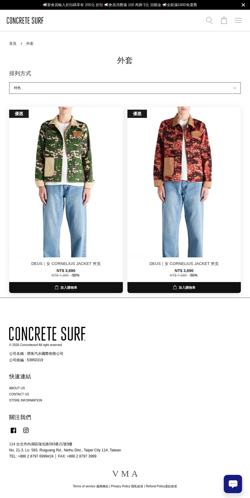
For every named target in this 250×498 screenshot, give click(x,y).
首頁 (12, 43)
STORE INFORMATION (25, 400)
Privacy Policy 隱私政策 (127, 486)
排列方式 (20, 73)
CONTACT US (19, 394)
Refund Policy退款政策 (161, 486)
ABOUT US (17, 388)
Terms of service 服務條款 (91, 486)
